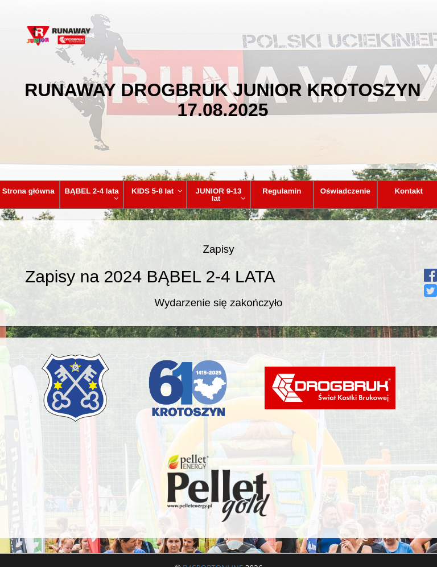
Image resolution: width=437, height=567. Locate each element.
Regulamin (281, 191)
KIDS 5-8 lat (157, 191)
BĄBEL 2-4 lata (91, 195)
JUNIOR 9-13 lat (221, 195)
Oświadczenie (345, 191)
